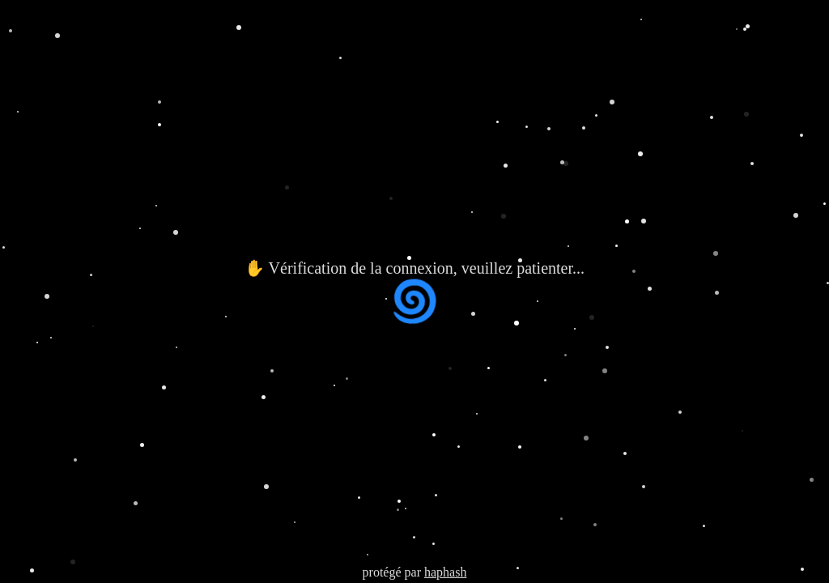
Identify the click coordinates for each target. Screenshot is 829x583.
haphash (445, 572)
